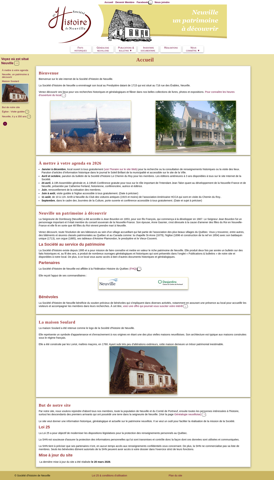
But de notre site (11, 107)
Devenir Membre (124, 2)
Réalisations (171, 49)
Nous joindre (162, 2)
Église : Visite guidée (15, 111)
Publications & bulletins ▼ (126, 49)
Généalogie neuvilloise (104, 49)
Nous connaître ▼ (193, 49)
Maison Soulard (10, 81)
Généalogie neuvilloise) (190, 414)
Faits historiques (80, 49)
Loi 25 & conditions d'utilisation (109, 475)
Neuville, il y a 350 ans (16, 116)
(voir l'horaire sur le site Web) (120, 169)
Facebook (144, 2)
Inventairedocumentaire (148, 49)
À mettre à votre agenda (15, 70)
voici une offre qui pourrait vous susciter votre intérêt (155, 306)
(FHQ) (135, 268)
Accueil (108, 2)
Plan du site (175, 475)
